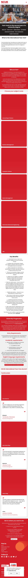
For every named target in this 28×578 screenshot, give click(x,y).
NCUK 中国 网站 (3, 569)
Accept (11, 573)
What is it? (4, 29)
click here (18, 313)
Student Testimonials (14, 33)
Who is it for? (10, 29)
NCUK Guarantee (19, 323)
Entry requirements (19, 31)
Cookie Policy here (12, 570)
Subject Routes (17, 29)
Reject (17, 573)
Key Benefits (23, 29)
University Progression (9, 31)
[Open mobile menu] (26, 2)
